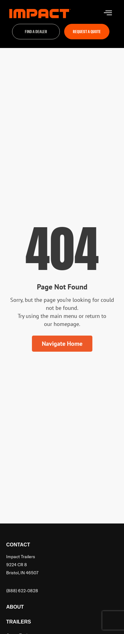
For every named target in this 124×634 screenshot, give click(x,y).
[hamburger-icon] (108, 13)
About (15, 607)
